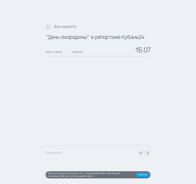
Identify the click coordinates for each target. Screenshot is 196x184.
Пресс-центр (54, 52)
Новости (77, 52)
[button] (142, 175)
